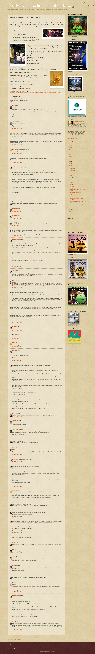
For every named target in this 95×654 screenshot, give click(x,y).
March (71, 184)
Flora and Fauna (31, 92)
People (44, 92)
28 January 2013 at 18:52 (17, 591)
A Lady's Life (14, 326)
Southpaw (14, 147)
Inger (13, 575)
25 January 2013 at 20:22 (17, 144)
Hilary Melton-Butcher (16, 166)
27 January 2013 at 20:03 (17, 486)
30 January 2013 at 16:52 (17, 629)
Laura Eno (14, 502)
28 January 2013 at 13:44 (17, 545)
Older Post (62, 637)
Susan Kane (14, 215)
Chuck (13, 222)
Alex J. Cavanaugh (16, 98)
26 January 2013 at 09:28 (17, 287)
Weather (59, 92)
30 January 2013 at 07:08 (17, 618)
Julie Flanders (15, 510)
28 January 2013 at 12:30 (17, 539)
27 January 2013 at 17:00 (17, 444)
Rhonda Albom (15, 413)
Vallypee (14, 270)
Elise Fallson (14, 280)
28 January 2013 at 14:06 (17, 552)
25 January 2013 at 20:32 (17, 162)
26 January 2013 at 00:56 (17, 218)
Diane (13, 139)
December (72, 168)
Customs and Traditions (22, 92)
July (71, 177)
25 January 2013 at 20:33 (17, 188)
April (71, 182)
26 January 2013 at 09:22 (17, 276)
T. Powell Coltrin (15, 420)
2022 (70, 151)
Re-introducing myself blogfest (75, 192)
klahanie (14, 105)
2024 (70, 147)
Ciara (13, 549)
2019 (70, 156)
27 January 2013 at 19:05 (17, 461)
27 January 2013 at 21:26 (17, 507)
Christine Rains (15, 458)
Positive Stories (49, 92)
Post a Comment (14, 631)
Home (36, 637)
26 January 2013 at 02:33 (17, 235)
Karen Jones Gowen (16, 201)
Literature (41, 92)
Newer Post (11, 637)
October (71, 172)
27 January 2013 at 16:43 (17, 436)
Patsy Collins (15, 447)
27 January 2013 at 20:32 (17, 499)
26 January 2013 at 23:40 (17, 346)
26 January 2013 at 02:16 (17, 225)
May (71, 180)
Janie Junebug (15, 121)
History (37, 92)
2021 (70, 152)
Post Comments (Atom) (17, 639)
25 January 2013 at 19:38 (17, 128)
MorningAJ (14, 131)
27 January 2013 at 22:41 (17, 516)
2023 (70, 149)
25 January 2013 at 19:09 (17, 117)
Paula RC (14, 490)
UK (56, 92)
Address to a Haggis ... (28, 84)
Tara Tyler (14, 542)
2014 (70, 165)
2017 (70, 159)
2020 (70, 154)
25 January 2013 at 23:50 (17, 211)
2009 (70, 214)
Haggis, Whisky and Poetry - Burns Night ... (78, 194)
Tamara (13, 556)
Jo (12, 305)
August (71, 175)
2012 (70, 209)
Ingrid (13, 439)
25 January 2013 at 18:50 (17, 101)
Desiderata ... (72, 206)
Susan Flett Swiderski (16, 621)
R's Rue (13, 342)
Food (35, 92)
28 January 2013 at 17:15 (17, 579)
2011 (70, 211)
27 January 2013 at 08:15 (17, 409)
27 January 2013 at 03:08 (17, 360)
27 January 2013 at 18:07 (17, 454)
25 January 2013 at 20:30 (17, 153)
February (71, 186)
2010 (70, 213)
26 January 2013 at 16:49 (17, 330)
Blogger (53, 651)
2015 (70, 163)
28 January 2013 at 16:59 (17, 561)
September (72, 173)
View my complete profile (72, 138)
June (71, 179)
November (72, 170)
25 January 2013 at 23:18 (17, 204)
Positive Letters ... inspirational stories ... (39, 5)
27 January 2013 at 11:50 (17, 416)
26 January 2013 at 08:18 (17, 266)
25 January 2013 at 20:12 (17, 136)
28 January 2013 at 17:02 (17, 572)
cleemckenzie (15, 565)
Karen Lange (14, 350)
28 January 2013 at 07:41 (17, 532)
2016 (70, 161)
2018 (70, 158)
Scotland (54, 92)
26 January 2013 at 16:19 (17, 322)
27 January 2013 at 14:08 (17, 425)
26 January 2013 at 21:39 (17, 338)
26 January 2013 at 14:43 (17, 310)
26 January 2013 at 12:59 (17, 302)
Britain (17, 92)
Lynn (13, 290)
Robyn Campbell (15, 313)
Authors (13, 92)
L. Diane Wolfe (15, 208)
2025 (70, 145)
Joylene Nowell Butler (16, 429)
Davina (13, 582)
